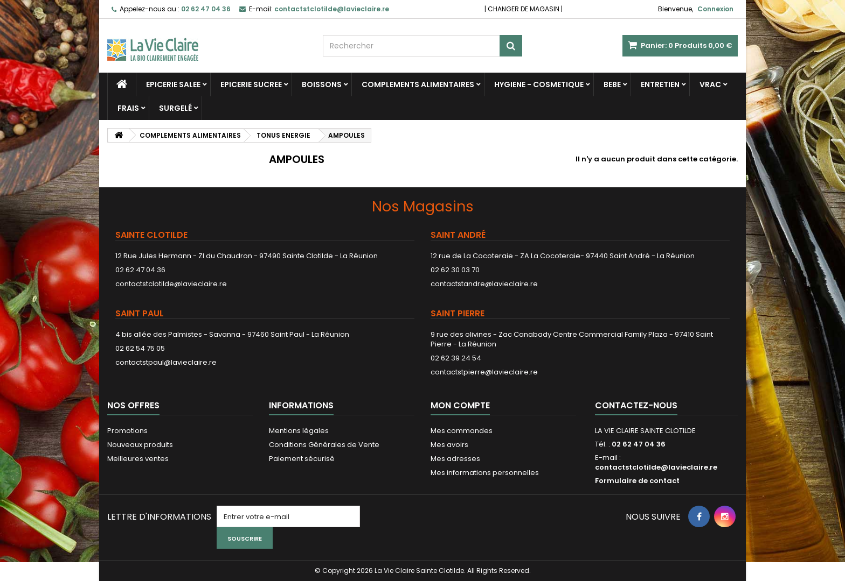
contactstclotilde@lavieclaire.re (171, 284)
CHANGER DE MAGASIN (523, 8)
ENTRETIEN (660, 84)
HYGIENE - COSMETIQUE (539, 84)
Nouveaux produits (140, 445)
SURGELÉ (175, 108)
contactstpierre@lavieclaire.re (484, 372)
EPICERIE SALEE (173, 84)
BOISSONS (322, 84)
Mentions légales (299, 431)
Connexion (715, 8)
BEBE (612, 84)
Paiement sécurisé (302, 459)
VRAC (710, 84)
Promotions (127, 431)
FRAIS (128, 108)
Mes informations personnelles (485, 472)
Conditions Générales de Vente (324, 445)
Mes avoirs (449, 445)
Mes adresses (455, 459)
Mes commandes (462, 431)
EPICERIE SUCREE (251, 84)
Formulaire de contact (637, 481)
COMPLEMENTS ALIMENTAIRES (418, 84)
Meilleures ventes (138, 459)
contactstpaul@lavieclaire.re (166, 362)
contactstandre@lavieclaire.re (484, 284)
